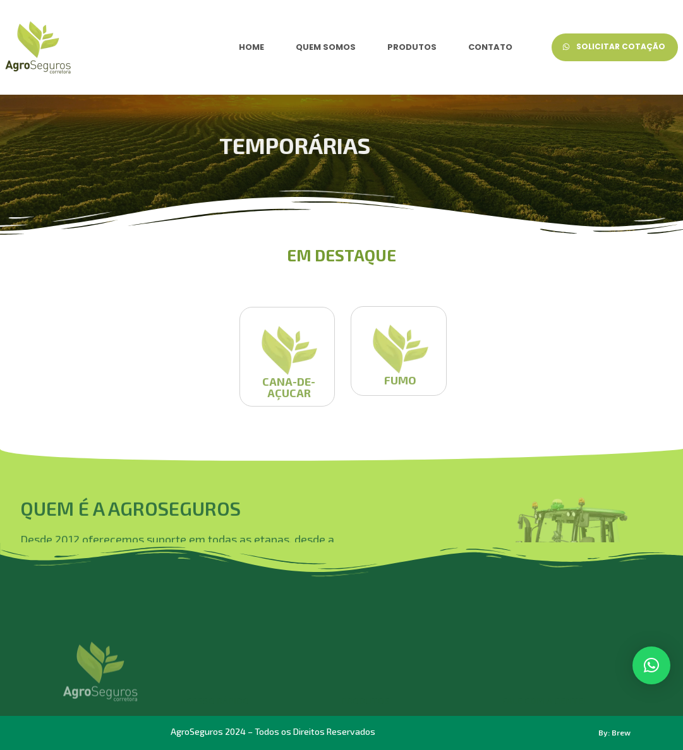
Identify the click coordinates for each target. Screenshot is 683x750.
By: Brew (614, 732)
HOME (251, 47)
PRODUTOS (412, 47)
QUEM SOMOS (326, 47)
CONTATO (490, 47)
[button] (651, 665)
